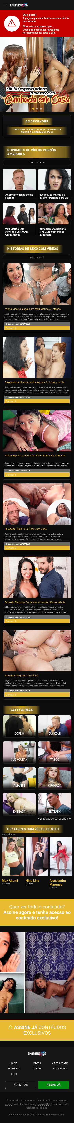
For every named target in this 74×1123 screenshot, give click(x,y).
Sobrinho (51, 463)
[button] (33, 109)
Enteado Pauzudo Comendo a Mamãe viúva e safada (35, 602)
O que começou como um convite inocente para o (25, 463)
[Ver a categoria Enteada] (19, 804)
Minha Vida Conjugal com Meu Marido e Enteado (33, 308)
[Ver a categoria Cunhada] (54, 778)
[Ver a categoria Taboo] (54, 752)
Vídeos (37, 1063)
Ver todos (37, 162)
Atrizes (37, 1068)
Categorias (60, 1068)
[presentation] (7, 74)
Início (14, 1063)
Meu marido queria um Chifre (21, 675)
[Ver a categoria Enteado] (54, 804)
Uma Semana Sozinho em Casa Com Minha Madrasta (53, 231)
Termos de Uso (42, 1104)
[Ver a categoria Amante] (19, 778)
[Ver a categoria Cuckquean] (19, 752)
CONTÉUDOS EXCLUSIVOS (37, 1030)
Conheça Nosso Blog (36, 1108)
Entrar (20, 1085)
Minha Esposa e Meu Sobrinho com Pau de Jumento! (35, 455)
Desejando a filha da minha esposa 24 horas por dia (34, 382)
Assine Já (54, 1084)
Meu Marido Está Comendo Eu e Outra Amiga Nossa (16, 231)
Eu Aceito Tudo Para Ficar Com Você (26, 528)
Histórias (14, 1068)
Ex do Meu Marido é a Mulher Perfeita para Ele (54, 196)
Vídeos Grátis (60, 1063)
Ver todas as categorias (54, 818)
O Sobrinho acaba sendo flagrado (19, 196)
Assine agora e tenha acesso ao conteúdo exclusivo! (37, 915)
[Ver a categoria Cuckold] (54, 726)
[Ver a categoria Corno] (19, 726)
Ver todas (37, 257)
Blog (14, 1074)
